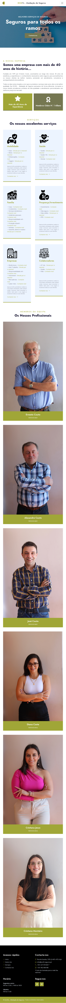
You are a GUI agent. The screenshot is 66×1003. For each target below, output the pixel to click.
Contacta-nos (33, 36)
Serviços (6, 965)
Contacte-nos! (50, 159)
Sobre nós (7, 962)
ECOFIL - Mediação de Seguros (14, 1000)
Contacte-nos (12, 176)
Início (6, 959)
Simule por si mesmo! (20, 151)
